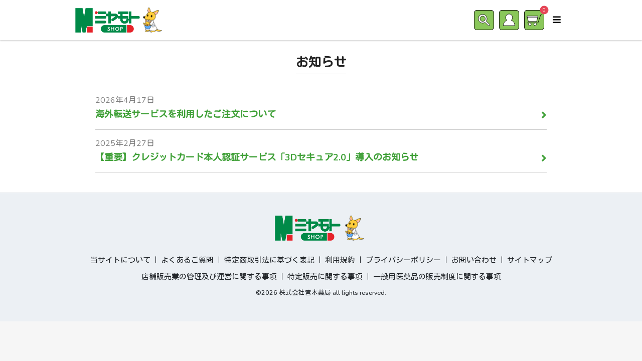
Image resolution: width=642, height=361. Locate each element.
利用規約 (340, 260)
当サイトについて (120, 260)
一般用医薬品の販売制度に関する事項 (437, 276)
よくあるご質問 (187, 260)
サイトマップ (529, 260)
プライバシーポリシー (403, 260)
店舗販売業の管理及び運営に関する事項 (209, 276)
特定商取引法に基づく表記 (269, 260)
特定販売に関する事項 (325, 276)
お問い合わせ (474, 260)
